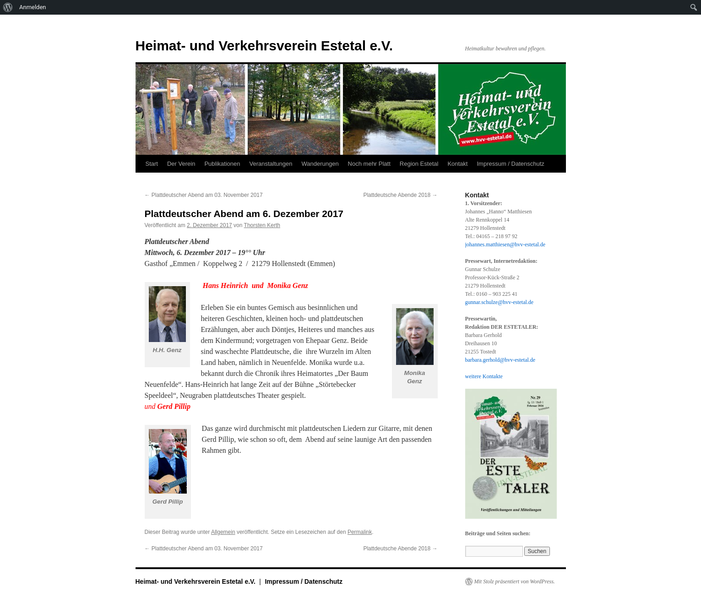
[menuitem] (8, 7)
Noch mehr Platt (369, 163)
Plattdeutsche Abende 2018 (400, 195)
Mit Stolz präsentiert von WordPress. (514, 581)
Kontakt (457, 163)
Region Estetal (419, 163)
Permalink (360, 532)
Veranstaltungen (270, 163)
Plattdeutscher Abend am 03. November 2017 (204, 195)
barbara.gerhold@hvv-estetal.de (500, 360)
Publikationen (222, 163)
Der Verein (181, 163)
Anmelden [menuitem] (32, 7)
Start (152, 163)
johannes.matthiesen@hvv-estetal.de (505, 244)
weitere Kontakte (484, 376)
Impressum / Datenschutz (510, 163)
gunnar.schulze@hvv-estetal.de (499, 302)
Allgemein (223, 532)
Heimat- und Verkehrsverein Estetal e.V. (264, 45)
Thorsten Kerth (262, 225)
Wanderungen (319, 163)
